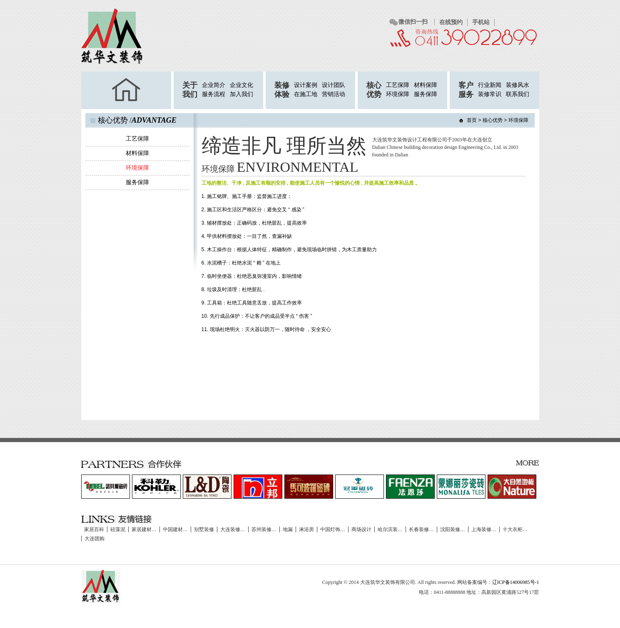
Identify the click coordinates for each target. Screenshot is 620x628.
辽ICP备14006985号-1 (515, 582)
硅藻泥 (117, 529)
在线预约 (451, 22)
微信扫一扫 (413, 22)
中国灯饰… (332, 529)
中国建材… (175, 529)
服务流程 (213, 94)
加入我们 (241, 94)
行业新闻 (489, 85)
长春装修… (421, 529)
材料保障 (425, 85)
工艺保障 (397, 85)
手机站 (481, 22)
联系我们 (517, 94)
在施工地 (305, 94)
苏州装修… (263, 529)
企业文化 (241, 85)
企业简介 (213, 85)
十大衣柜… (515, 529)
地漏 (288, 529)
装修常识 (489, 94)
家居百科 (94, 529)
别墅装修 (204, 529)
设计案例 (305, 85)
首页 (472, 120)
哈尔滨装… (390, 529)
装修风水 (517, 85)
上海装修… (483, 529)
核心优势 (493, 120)
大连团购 (95, 538)
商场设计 (361, 529)
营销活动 (333, 94)
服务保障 (425, 94)
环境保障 (397, 94)
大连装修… (232, 529)
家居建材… (144, 529)
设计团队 (333, 85)
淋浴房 (306, 529)
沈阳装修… (452, 529)
